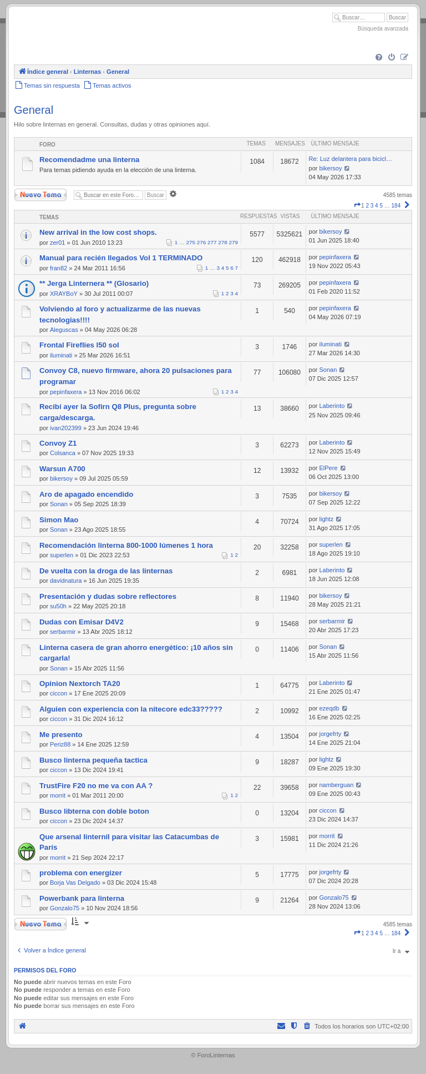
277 (211, 242)
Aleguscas (64, 329)
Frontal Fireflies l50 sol (79, 345)
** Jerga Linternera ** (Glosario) (94, 283)
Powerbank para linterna (81, 898)
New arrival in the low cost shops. (98, 232)
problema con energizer (80, 873)
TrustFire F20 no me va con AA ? (96, 785)
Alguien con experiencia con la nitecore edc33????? (130, 709)
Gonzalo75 (64, 908)
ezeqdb (329, 708)
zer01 (57, 242)
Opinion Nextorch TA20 (79, 683)
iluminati (61, 355)
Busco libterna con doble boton (94, 811)
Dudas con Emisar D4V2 (81, 622)
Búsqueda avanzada (383, 29)
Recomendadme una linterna (89, 159)
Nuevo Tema (40, 194)
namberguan (337, 784)
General (33, 110)
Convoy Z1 (58, 443)
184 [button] (396, 206)
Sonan (328, 369)
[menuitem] (379, 57)
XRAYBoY (64, 293)
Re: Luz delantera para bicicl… (350, 158)
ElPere (329, 468)
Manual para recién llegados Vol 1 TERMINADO (120, 258)
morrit (57, 795)
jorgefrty (331, 733)
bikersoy (331, 168)
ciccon (58, 693)
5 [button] (381, 206)
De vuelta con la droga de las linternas (106, 571)
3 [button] (372, 206)
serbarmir (62, 631)
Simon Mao (58, 520)
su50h (58, 606)
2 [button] (367, 206)
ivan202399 (66, 428)
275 (190, 242)
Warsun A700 (62, 469)
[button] (357, 206)
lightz (327, 519)
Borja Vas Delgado (75, 882)
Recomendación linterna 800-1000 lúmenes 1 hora (126, 545)
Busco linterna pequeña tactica (93, 760)
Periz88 (60, 744)
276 (201, 242)
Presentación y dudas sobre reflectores (107, 596)
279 (233, 242)
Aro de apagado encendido (86, 494)
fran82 (58, 268)
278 (222, 242)
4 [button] (376, 206)
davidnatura (66, 580)
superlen (61, 555)
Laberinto (332, 405)
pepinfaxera (336, 257)
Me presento (61, 734)
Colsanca (62, 453)
